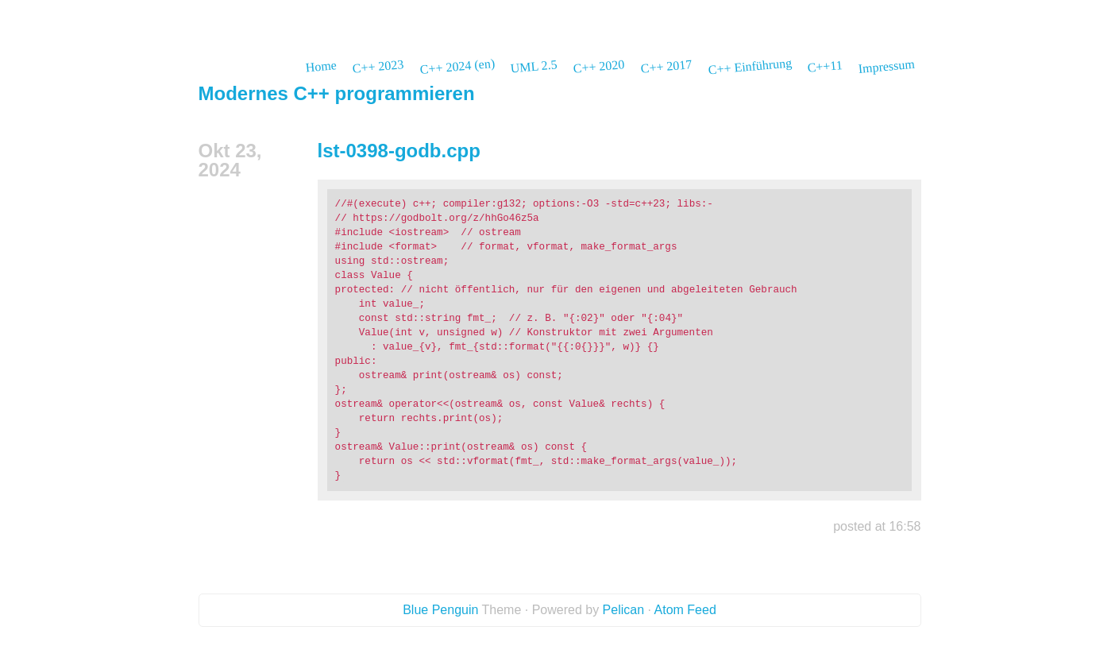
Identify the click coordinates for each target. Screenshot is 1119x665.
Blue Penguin (440, 610)
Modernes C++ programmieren (337, 93)
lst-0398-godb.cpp (399, 150)
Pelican (623, 610)
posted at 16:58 (876, 526)
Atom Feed (685, 610)
